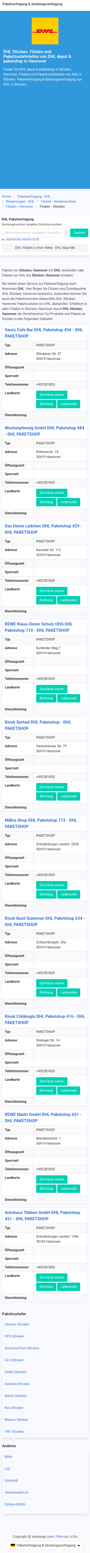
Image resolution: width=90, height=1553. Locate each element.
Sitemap (62, 1537)
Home (6, 196)
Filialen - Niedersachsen (58, 201)
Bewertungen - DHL (20, 201)
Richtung (46, 404)
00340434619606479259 (22, 239)
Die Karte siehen (52, 395)
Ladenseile (69, 404)
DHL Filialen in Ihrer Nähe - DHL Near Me (45, 248)
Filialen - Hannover (19, 207)
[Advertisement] (45, 142)
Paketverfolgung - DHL (34, 196)
